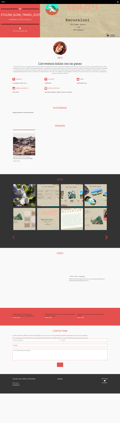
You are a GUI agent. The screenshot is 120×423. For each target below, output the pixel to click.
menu (3, 2)
